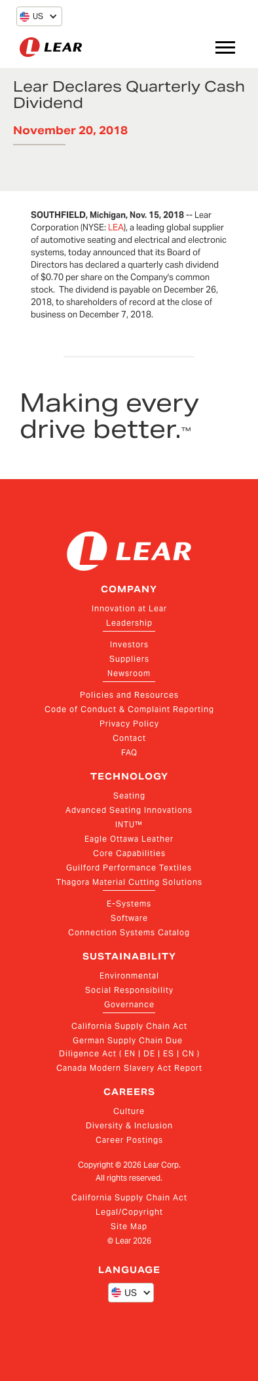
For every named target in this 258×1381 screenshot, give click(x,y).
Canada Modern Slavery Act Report (129, 1068)
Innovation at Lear (129, 608)
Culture (129, 1111)
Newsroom (129, 673)
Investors (129, 644)
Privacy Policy (129, 723)
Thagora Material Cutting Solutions (129, 882)
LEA (116, 227)
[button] (31, 16)
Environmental (129, 975)
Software (129, 918)
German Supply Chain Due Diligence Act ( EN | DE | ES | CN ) (129, 1046)
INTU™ (129, 824)
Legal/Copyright (129, 1212)
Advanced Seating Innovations (129, 810)
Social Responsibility (129, 990)
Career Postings (129, 1140)
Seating (129, 795)
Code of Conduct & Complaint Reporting (129, 709)
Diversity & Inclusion (129, 1125)
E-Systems (129, 903)
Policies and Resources (129, 695)
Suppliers (129, 659)
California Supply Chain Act (129, 1026)
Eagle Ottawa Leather (129, 839)
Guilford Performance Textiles (129, 867)
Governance (129, 1004)
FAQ (129, 752)
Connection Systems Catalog (129, 932)
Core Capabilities (129, 853)
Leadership (129, 623)
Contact (129, 738)
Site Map (129, 1226)
